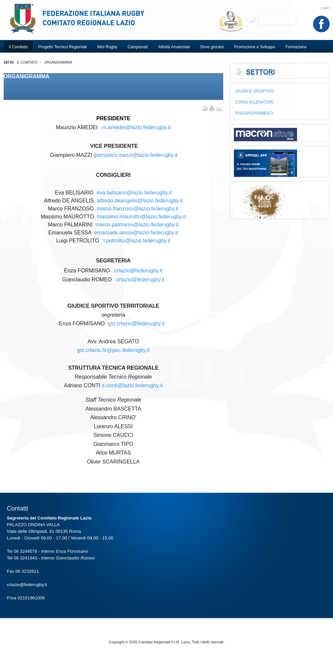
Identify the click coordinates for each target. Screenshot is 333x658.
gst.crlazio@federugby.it (136, 323)
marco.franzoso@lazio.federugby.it (138, 208)
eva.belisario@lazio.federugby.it (134, 192)
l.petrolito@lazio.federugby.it (136, 240)
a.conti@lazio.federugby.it (132, 385)
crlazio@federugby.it (138, 270)
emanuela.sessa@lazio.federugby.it (136, 232)
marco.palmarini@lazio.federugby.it (137, 224)
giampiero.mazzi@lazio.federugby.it (135, 155)
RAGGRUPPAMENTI (254, 113)
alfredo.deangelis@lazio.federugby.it (140, 200)
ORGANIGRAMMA (27, 76)
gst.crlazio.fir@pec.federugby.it (113, 350)
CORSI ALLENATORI (254, 102)
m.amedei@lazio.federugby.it (136, 127)
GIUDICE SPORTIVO (255, 91)
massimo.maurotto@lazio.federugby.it (141, 216)
